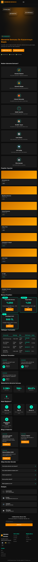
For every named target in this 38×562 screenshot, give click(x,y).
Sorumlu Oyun (28, 539)
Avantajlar (15, 537)
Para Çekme (3, 555)
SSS (2, 550)
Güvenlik (27, 537)
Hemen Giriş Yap (6, 50)
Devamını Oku (6, 444)
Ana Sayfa (15, 535)
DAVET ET (9, 326)
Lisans (27, 535)
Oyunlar (15, 539)
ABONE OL (19, 524)
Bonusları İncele (18, 50)
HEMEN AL (9, 309)
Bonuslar (15, 541)
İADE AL (28, 309)
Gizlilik (27, 541)
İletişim (2, 552)
